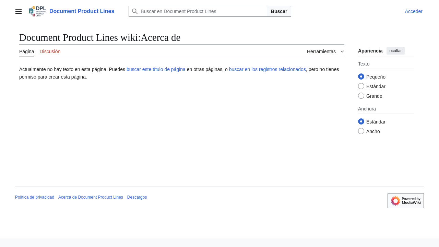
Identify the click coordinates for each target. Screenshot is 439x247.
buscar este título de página (156, 69)
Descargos (137, 197)
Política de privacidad (34, 197)
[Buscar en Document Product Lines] (198, 11)
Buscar (279, 11)
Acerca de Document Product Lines (90, 197)
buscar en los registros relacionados (267, 69)
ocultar (395, 50)
